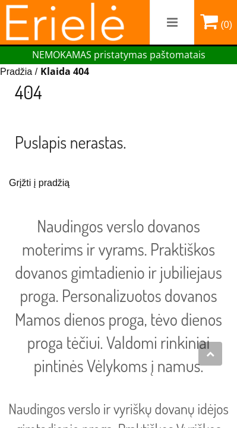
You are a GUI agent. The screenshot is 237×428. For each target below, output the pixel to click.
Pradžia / (20, 72)
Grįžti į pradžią (39, 183)
